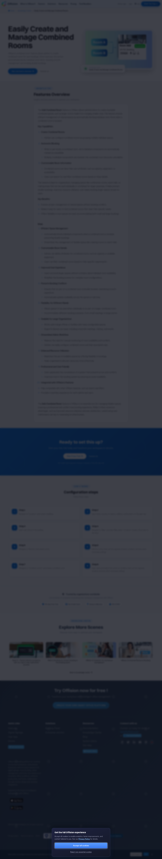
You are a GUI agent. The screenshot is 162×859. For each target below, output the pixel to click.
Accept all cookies (81, 845)
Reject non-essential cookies (81, 852)
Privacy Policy (84, 839)
